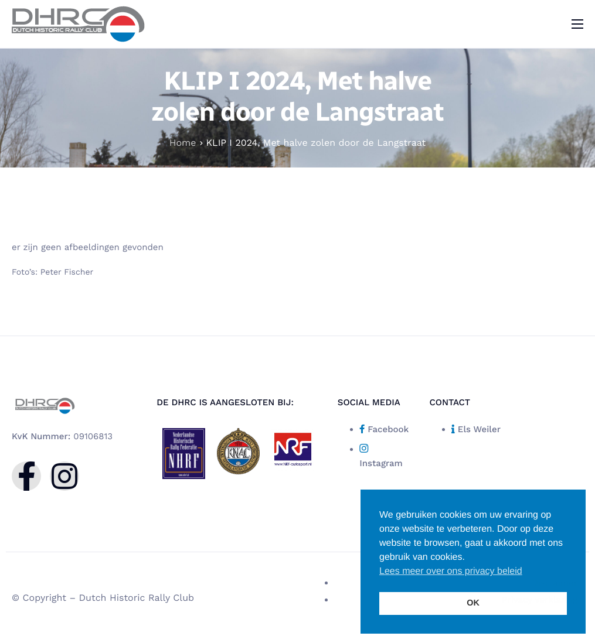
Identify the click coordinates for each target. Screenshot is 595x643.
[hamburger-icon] (577, 24)
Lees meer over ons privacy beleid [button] (450, 571)
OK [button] (473, 603)
